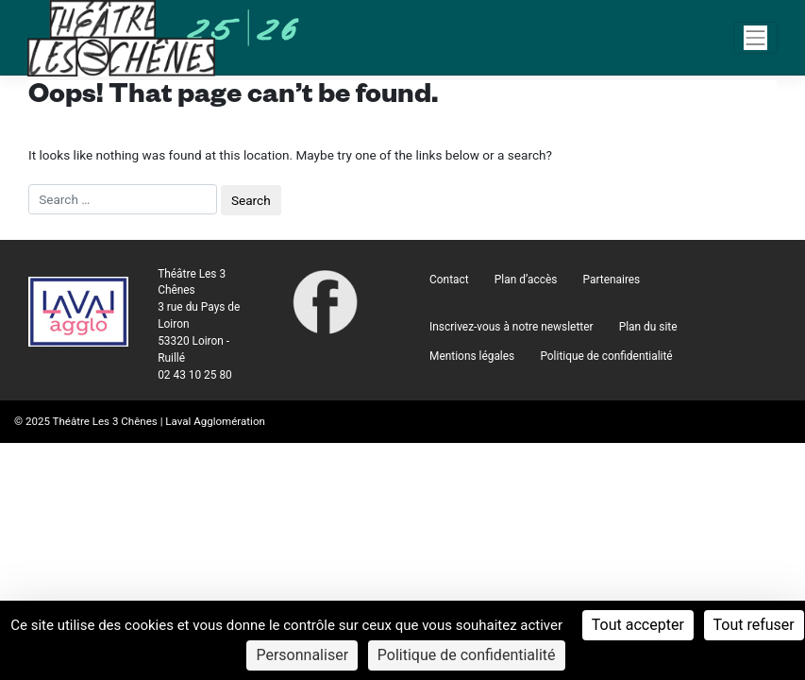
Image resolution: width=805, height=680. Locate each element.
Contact (449, 279)
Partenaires (612, 279)
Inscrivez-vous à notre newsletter (511, 326)
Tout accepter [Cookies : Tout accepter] (638, 625)
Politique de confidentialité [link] (466, 655)
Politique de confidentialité (606, 356)
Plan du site (648, 326)
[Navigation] (756, 38)
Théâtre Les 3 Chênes (105, 421)
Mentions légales (471, 356)
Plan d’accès (526, 279)
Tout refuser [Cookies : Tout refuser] (754, 625)
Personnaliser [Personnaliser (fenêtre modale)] (302, 655)
